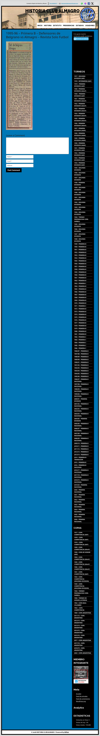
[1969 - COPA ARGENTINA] (83, 613)
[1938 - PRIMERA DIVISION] (83, 183)
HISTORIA (47, 25)
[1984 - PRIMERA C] (83, 342)
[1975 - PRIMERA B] (83, 317)
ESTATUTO (57, 25)
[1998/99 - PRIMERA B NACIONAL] (83, 390)
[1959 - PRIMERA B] (83, 272)
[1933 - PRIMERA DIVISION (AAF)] (83, 159)
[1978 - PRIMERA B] (83, 325)
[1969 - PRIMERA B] (83, 300)
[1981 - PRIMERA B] (83, 334)
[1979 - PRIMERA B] (83, 328)
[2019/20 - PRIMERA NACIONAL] (83, 486)
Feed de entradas (82, 696)
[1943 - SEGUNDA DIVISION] (83, 208)
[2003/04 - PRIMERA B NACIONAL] (83, 414)
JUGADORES (90, 25)
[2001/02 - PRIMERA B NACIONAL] (83, 405)
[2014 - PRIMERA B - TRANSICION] (83, 458)
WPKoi (66, 732)
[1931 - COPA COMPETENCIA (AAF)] (83, 573)
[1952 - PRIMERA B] (83, 252)
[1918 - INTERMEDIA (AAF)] (83, 81)
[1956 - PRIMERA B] (83, 263)
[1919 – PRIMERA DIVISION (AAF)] (83, 85)
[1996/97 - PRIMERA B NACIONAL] (83, 380)
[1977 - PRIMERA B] (83, 322)
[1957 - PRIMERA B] (83, 266)
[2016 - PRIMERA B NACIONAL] (83, 466)
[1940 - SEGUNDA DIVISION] (83, 193)
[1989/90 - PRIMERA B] (83, 359)
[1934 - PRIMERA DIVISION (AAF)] (83, 164)
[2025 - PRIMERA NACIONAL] (83, 515)
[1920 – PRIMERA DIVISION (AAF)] (83, 94)
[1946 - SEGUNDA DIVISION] (83, 230)
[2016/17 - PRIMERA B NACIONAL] (83, 471)
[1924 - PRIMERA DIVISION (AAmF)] (83, 114)
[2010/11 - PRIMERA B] (83, 446)
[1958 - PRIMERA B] (83, 269)
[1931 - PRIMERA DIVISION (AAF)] (83, 149)
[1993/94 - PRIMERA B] (83, 370)
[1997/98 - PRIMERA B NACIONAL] (83, 385)
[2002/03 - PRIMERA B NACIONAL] (83, 409)
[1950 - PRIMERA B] (83, 246)
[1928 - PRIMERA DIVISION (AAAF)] (83, 134)
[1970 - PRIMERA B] (83, 303)
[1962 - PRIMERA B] (83, 280)
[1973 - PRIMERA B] (83, 311)
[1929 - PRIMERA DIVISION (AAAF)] (83, 139)
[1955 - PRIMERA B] (83, 260)
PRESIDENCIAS (68, 25)
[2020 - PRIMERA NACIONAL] (83, 491)
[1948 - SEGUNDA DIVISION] (83, 240)
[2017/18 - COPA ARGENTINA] (83, 644)
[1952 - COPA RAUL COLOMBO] (83, 604)
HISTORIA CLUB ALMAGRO (52, 10)
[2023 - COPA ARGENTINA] (83, 653)
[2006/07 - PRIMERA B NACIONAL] (83, 429)
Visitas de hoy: (81, 722)
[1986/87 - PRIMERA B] (83, 351)
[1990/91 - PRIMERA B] (83, 362)
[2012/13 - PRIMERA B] (83, 451)
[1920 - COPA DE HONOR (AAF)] (83, 553)
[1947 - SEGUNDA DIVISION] (83, 235)
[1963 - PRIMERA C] (83, 283)
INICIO (40, 25)
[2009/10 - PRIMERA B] (83, 443)
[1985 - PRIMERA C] (83, 345)
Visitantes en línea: (82, 720)
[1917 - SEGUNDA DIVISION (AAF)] (83, 77)
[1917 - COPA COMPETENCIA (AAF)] (83, 533)
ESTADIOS (80, 25)
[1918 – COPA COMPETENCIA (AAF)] (83, 538)
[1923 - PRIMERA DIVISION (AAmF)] (83, 109)
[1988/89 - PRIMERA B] (83, 356)
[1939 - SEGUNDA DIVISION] (83, 188)
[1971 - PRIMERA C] (83, 306)
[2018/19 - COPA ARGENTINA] (83, 649)
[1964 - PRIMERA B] (83, 286)
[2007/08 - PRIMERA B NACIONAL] (83, 434)
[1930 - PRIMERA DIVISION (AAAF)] (83, 144)
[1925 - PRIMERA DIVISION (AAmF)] (83, 119)
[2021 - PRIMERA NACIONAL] (83, 495)
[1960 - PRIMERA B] (83, 275)
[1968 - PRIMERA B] (83, 297)
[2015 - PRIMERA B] (83, 462)
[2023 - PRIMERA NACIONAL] (83, 505)
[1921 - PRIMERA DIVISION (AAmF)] (83, 99)
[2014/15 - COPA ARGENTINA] (83, 631)
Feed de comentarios (83, 699)
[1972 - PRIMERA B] (83, 308)
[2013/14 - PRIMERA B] (83, 454)
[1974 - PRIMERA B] (83, 314)
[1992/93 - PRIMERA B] (83, 368)
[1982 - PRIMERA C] (83, 337)
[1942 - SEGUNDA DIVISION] (83, 203)
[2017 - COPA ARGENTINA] (83, 640)
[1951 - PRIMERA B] (83, 249)
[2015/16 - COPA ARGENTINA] (83, 636)
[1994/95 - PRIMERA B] (83, 373)
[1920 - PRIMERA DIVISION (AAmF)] (83, 90)
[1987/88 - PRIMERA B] (83, 353)
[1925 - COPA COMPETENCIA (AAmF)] (83, 563)
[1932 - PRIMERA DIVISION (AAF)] (83, 154)
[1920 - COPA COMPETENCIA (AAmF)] (83, 548)
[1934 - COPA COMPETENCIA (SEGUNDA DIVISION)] (83, 579)
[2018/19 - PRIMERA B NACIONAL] (83, 481)
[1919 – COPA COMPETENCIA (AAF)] (83, 543)
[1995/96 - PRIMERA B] (83, 376)
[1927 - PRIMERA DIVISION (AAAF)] (83, 129)
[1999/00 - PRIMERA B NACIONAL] (83, 395)
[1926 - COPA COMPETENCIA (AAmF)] (83, 568)
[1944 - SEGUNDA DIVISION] (83, 213)
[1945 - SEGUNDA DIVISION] (83, 225)
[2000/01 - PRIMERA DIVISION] (83, 400)
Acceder (78, 694)
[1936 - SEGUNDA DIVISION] (83, 173)
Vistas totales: (81, 725)
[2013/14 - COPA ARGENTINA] (83, 626)
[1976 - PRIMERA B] (83, 320)
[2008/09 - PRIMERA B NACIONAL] (83, 439)
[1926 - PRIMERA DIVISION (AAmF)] (83, 124)
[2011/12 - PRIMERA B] (83, 449)
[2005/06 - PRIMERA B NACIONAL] (83, 424)
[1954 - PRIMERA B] (83, 258)
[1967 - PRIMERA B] (83, 294)
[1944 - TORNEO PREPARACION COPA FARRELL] (83, 219)
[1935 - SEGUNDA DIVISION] (83, 168)
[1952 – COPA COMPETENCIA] (83, 609)
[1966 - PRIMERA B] (83, 291)
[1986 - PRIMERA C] (83, 348)
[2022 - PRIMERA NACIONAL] (83, 500)
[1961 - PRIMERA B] (83, 277)
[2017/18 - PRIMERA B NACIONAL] (83, 476)
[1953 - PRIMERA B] (83, 255)
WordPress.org (81, 701)
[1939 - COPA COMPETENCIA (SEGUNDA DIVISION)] (83, 586)
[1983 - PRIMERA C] (83, 339)
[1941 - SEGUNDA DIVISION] (83, 198)
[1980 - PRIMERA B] (83, 331)
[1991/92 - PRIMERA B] (83, 365)
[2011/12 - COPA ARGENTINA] (83, 616)
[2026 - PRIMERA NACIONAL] (83, 520)
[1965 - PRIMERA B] (83, 289)
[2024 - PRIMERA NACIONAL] (83, 510)
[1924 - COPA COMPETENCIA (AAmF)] (83, 558)
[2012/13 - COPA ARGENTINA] (83, 621)
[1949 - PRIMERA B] (83, 244)
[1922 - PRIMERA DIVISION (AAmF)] (83, 104)
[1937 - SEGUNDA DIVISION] (83, 178)
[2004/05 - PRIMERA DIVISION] (83, 419)
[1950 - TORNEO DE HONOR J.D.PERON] (83, 599)
